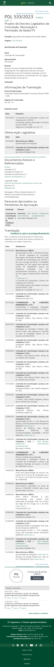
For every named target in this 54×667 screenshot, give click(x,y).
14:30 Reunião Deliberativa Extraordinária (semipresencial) (33, 214)
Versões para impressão (41, 11)
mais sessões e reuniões (38, 613)
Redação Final (10, 188)
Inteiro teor (21, 278)
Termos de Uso (27, 654)
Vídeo (16, 598)
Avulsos (7, 167)
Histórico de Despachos (13, 177)
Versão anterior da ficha (42, 13)
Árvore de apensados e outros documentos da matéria (25, 157)
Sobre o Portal (27, 650)
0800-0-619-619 (28, 634)
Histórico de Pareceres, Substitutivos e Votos (22, 183)
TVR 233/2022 (17, 41)
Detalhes (23, 598)
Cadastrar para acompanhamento (29, 233)
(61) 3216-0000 (33, 636)
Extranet (27, 664)
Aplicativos (27, 659)
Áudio (9, 598)
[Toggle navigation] (4, 3)
